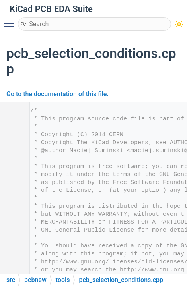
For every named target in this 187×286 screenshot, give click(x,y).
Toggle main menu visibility (11, 20)
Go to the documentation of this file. (57, 94)
